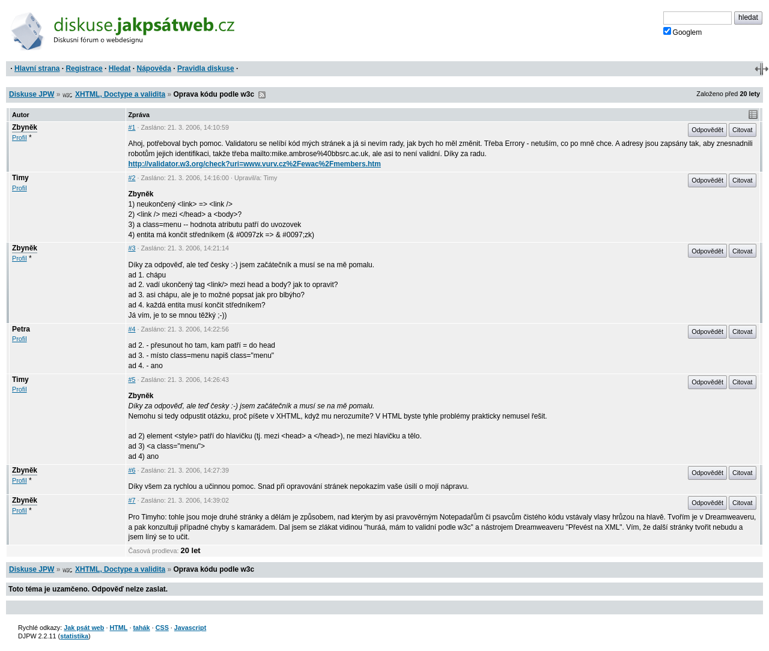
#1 (132, 127)
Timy (20, 178)
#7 (132, 500)
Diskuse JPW (31, 94)
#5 (132, 379)
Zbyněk (24, 127)
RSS (262, 94)
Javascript (190, 627)
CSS (162, 627)
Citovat (742, 129)
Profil (19, 137)
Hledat (120, 68)
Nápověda (154, 68)
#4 (132, 329)
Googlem (682, 32)
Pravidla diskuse (205, 68)
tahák (141, 627)
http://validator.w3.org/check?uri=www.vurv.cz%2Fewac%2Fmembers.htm (255, 164)
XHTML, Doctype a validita (120, 94)
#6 (132, 470)
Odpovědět (707, 129)
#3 (132, 248)
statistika (74, 636)
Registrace (83, 68)
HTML (118, 627)
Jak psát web (84, 627)
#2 (132, 177)
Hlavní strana (36, 68)
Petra (21, 329)
